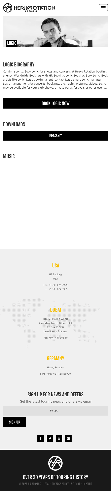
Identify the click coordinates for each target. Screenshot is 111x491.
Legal (47, 484)
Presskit (55, 136)
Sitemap (75, 484)
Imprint (87, 484)
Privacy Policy (60, 484)
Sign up (14, 422)
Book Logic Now (56, 103)
